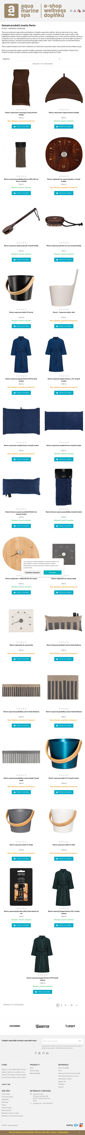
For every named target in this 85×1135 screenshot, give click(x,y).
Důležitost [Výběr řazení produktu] (32, 59)
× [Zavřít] (79, 1132)
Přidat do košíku (21, 127)
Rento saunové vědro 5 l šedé (21, 845)
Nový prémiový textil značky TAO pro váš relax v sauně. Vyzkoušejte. (39, 1132)
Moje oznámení (6, 1110)
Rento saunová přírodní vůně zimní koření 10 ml (21, 912)
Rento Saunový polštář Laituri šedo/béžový (64, 645)
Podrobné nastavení (32, 572)
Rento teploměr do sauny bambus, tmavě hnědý (63, 180)
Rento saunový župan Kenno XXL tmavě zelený (64, 912)
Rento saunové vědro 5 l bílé (64, 845)
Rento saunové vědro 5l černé (21, 312)
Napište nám (62, 1081)
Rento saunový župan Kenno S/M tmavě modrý (21, 380)
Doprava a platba (63, 1068)
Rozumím (52, 572)
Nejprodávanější (35, 1073)
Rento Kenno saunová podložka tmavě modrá (64, 512)
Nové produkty (34, 1070)
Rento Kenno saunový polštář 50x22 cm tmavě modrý (21, 513)
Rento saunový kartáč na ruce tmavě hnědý (63, 246)
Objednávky (5, 1099)
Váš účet (6, 1091)
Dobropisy (5, 1102)
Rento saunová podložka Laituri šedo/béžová (21, 711)
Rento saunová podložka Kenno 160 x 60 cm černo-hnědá (21, 180)
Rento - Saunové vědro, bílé (64, 312)
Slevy (31, 1068)
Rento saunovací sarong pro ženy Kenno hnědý (21, 113)
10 (72, 1005)
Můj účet (61, 1087)
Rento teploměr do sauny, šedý (63, 578)
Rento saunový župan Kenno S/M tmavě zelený (42, 979)
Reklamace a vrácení (64, 1079)
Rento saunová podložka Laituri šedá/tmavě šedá (21, 779)
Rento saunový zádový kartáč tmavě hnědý (21, 246)
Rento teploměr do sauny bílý (21, 645)
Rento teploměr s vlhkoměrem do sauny (21, 578)
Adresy (4, 1105)
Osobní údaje (6, 1094)
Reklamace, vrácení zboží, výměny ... (13, 1116)
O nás (60, 1070)
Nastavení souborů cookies (10, 1113)
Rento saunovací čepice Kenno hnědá (64, 112)
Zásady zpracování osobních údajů (69, 1073)
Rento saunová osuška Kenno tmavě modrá (21, 445)
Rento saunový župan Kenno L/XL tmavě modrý (64, 380)
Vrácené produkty (7, 1097)
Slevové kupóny (7, 1108)
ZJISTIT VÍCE (6, 1084)
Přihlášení (61, 1084)
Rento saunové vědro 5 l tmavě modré (64, 778)
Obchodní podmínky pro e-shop (68, 1076)
